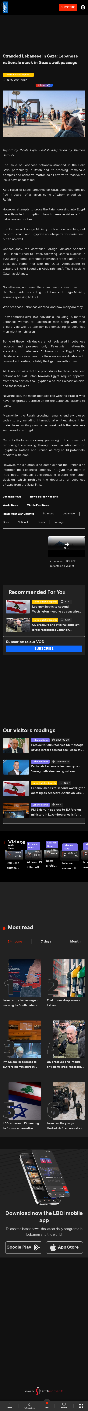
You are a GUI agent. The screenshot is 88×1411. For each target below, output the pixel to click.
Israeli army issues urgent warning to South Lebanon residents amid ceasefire (21, 1003)
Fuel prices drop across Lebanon (63, 1003)
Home (9, 1406)
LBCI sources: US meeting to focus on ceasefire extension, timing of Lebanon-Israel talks (21, 1126)
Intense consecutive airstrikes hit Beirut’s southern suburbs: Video (70, 866)
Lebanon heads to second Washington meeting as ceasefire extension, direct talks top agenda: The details (56, 609)
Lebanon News (40, 740)
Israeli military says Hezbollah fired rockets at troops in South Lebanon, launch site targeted (65, 1126)
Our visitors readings (29, 730)
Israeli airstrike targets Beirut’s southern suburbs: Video (52, 863)
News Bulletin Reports (45, 602)
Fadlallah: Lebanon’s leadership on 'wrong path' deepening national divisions (55, 769)
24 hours (15, 941)
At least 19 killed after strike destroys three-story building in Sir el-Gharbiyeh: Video (34, 865)
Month (75, 941)
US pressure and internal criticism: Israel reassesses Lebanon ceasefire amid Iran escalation (56, 628)
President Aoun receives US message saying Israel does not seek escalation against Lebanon (58, 748)
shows (64, 1406)
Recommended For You (37, 592)
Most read (20, 927)
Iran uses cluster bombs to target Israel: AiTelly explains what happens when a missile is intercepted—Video (15, 866)
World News (11, 847)
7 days (46, 941)
